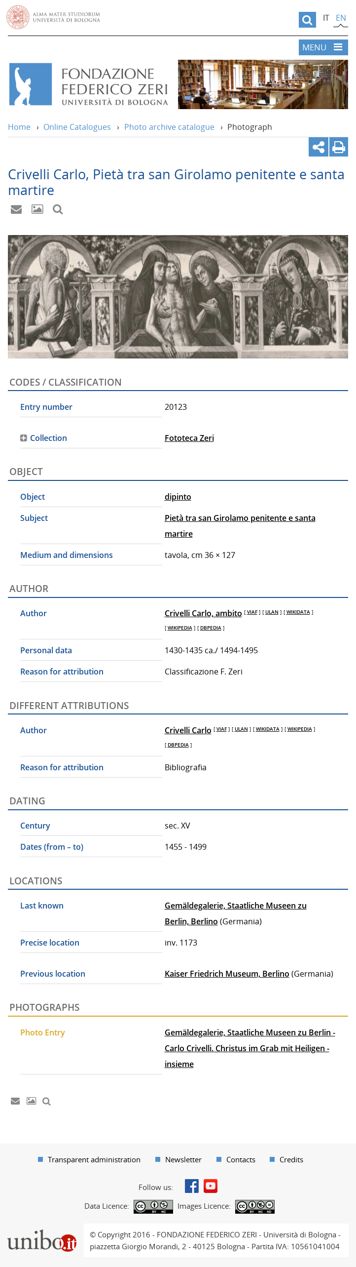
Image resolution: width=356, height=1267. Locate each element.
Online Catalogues (77, 126)
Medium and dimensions (66, 555)
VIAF (252, 611)
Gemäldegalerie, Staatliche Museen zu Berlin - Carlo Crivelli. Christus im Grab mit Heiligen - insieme (250, 1048)
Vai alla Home (88, 84)
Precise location (49, 942)
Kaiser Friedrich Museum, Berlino (227, 973)
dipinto (178, 496)
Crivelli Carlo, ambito (203, 613)
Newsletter (183, 1159)
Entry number (46, 406)
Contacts (240, 1159)
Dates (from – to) (51, 846)
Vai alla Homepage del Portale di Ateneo (53, 17)
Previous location (52, 973)
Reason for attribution (62, 671)
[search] (307, 20)
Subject (34, 518)
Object (32, 496)
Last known (42, 905)
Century (35, 825)
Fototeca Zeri (189, 438)
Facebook (192, 1186)
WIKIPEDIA (180, 627)
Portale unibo (42, 1229)
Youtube (210, 1186)
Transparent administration (94, 1159)
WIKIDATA (298, 611)
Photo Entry (42, 1032)
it (326, 17)
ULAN (272, 611)
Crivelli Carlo (188, 730)
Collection (48, 438)
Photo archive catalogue (169, 126)
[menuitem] (89, 1159)
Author (33, 613)
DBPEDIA (210, 627)
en (341, 17)
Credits (291, 1159)
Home (19, 126)
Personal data (46, 650)
